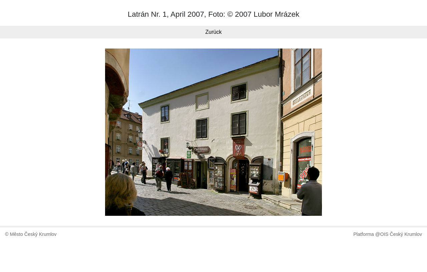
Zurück (213, 32)
